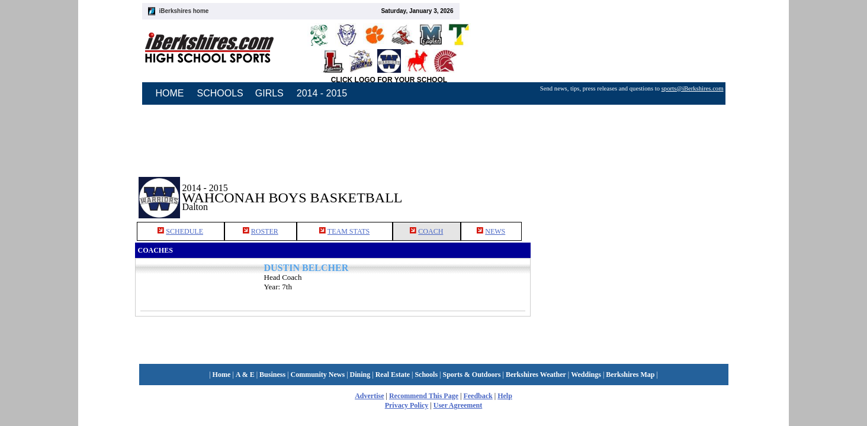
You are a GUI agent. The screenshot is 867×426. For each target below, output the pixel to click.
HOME (170, 93)
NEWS (495, 231)
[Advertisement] (631, 188)
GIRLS (269, 93)
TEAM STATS (348, 231)
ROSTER (264, 231)
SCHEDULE (184, 231)
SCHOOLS (220, 93)
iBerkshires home (184, 11)
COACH (430, 231)
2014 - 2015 (322, 93)
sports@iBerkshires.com (693, 88)
